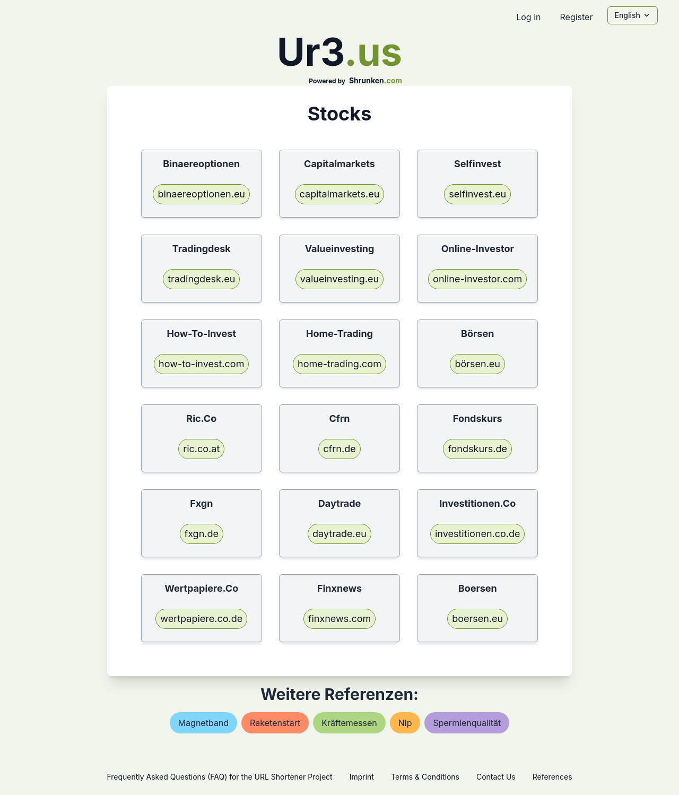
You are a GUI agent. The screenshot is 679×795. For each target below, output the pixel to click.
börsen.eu (477, 363)
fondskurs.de (477, 448)
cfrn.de (339, 448)
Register (576, 17)
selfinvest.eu (477, 194)
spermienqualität (467, 723)
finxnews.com (339, 618)
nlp (405, 723)
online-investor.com (477, 278)
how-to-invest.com (201, 363)
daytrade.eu (339, 533)
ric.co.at (201, 448)
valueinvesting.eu (339, 278)
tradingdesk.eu (201, 278)
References (552, 776)
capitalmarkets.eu (340, 194)
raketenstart (275, 723)
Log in (528, 17)
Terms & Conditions (425, 776)
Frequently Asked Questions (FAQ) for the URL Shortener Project (219, 776)
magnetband (203, 723)
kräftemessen (349, 723)
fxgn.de (202, 533)
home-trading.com (339, 363)
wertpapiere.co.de (201, 618)
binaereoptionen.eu (201, 194)
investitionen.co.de (477, 533)
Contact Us (496, 776)
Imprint (362, 776)
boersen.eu (477, 618)
